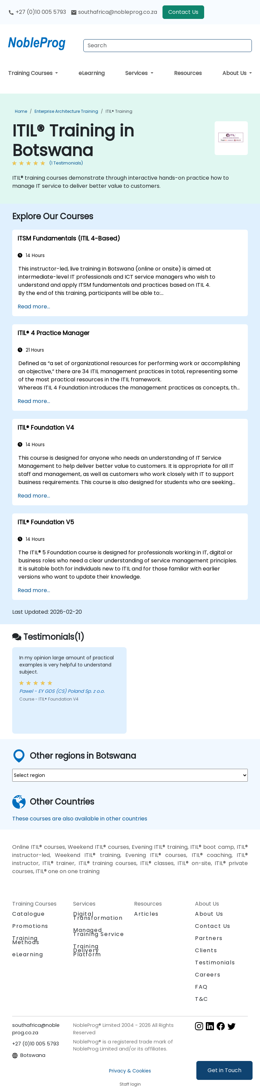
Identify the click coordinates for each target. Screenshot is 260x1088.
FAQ (201, 987)
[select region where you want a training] (130, 775)
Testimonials (215, 962)
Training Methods (25, 940)
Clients (206, 950)
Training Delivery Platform (87, 950)
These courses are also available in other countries (79, 819)
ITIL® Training (119, 111)
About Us (235, 73)
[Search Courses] (167, 45)
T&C (201, 999)
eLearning (92, 73)
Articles (146, 914)
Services (137, 73)
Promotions (30, 926)
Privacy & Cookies (130, 1070)
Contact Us (183, 12)
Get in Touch (224, 1070)
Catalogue (28, 914)
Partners (209, 938)
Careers (207, 975)
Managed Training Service (98, 932)
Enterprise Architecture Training (66, 111)
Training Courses (31, 73)
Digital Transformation (98, 916)
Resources (188, 73)
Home (21, 111)
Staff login (130, 1084)
